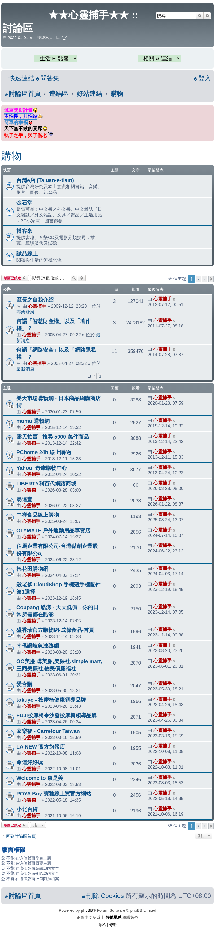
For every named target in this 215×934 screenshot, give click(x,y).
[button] (211, 279)
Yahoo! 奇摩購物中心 (41, 468)
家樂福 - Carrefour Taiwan (48, 731)
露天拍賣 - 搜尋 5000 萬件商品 (52, 437)
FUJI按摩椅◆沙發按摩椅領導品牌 (56, 715)
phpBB (87, 910)
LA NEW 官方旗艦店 (40, 747)
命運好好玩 (29, 762)
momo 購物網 (33, 421)
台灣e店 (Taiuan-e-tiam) (45, 180)
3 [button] (204, 279)
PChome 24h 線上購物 (43, 452)
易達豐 (24, 499)
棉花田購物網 (32, 569)
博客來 (24, 231)
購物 (11, 155)
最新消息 (25, 369)
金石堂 (24, 203)
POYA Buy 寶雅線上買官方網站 (53, 793)
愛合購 (24, 684)
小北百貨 (27, 809)
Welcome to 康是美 (39, 778)
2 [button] (198, 279)
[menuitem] (47, 78)
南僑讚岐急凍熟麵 (37, 646)
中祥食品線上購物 (37, 515)
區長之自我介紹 (35, 300)
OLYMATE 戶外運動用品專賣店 (53, 530)
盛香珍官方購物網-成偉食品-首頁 (55, 630)
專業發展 (25, 311)
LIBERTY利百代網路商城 (46, 483)
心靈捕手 (37, 306)
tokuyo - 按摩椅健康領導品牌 (51, 700)
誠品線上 (27, 253)
